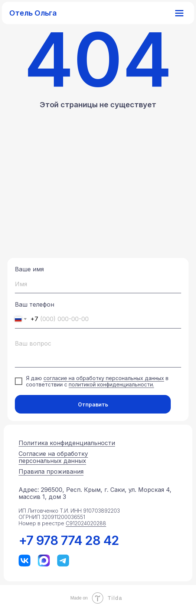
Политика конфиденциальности (67, 443)
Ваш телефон (34, 304)
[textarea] (98, 351)
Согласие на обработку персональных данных (53, 457)
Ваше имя (29, 269)
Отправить (93, 404)
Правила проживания (51, 471)
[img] (24, 560)
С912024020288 (86, 523)
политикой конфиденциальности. (111, 384)
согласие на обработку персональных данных (103, 378)
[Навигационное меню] (179, 13)
